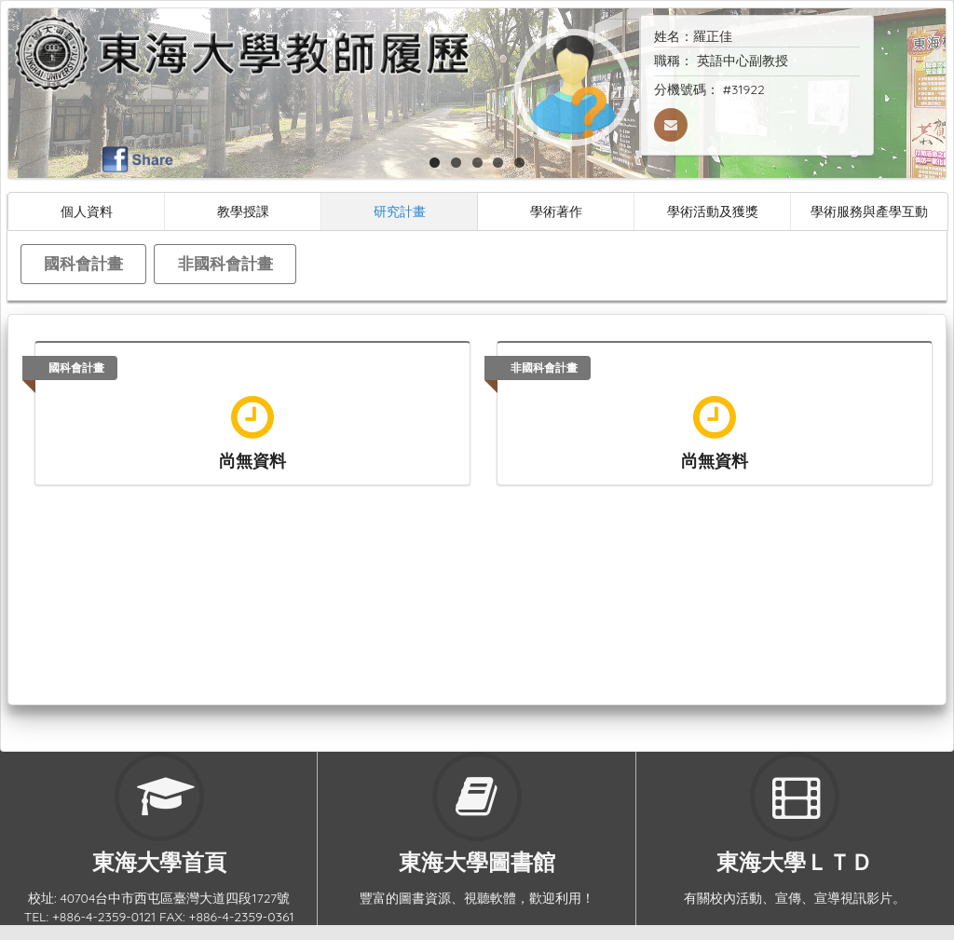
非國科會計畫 (225, 263)
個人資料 (87, 211)
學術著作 (556, 211)
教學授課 (243, 211)
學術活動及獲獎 (712, 211)
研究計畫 (400, 211)
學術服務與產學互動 (869, 211)
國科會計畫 (83, 263)
